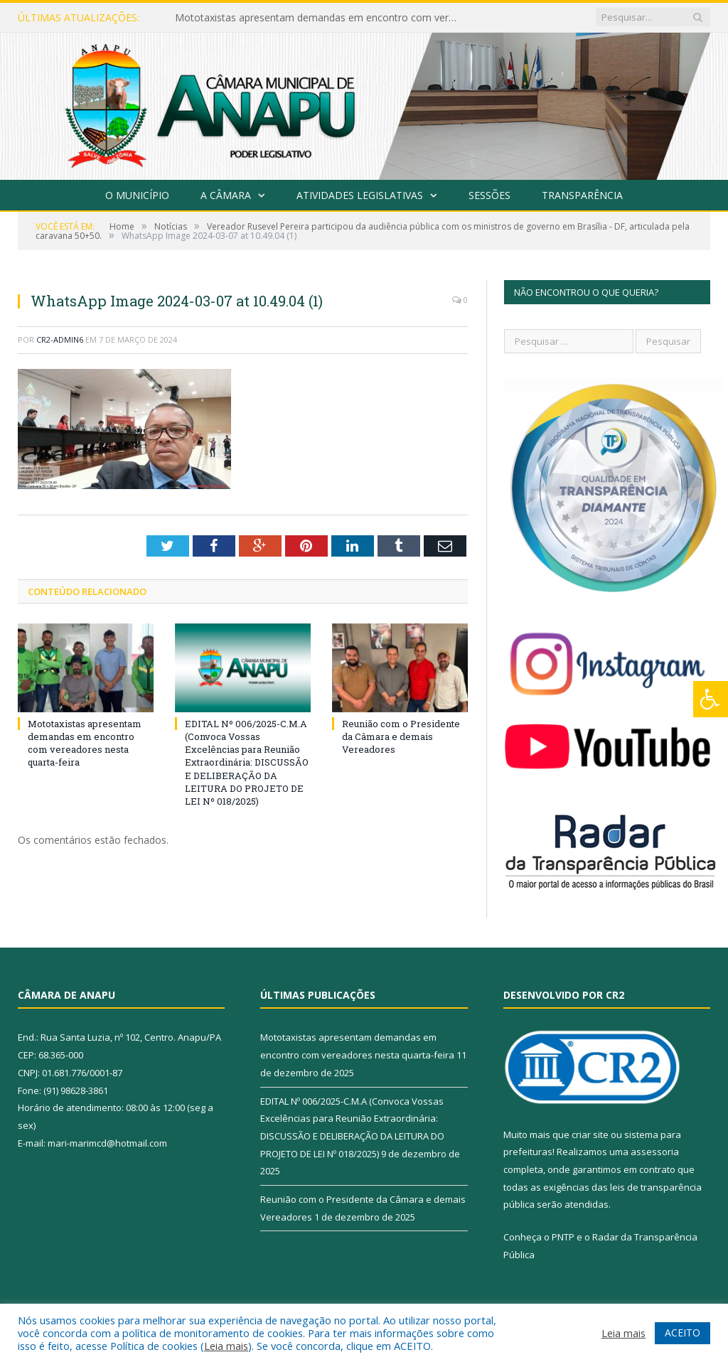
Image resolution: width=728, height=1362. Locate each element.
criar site (590, 1134)
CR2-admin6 (59, 339)
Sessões (489, 195)
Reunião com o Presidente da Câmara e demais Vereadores (401, 736)
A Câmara (225, 195)
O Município (137, 195)
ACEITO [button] (682, 1332)
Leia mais (226, 1346)
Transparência (582, 195)
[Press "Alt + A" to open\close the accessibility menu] (710, 699)
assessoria (655, 1151)
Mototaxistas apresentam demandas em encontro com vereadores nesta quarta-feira (320, 17)
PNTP (563, 1236)
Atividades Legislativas (359, 195)
